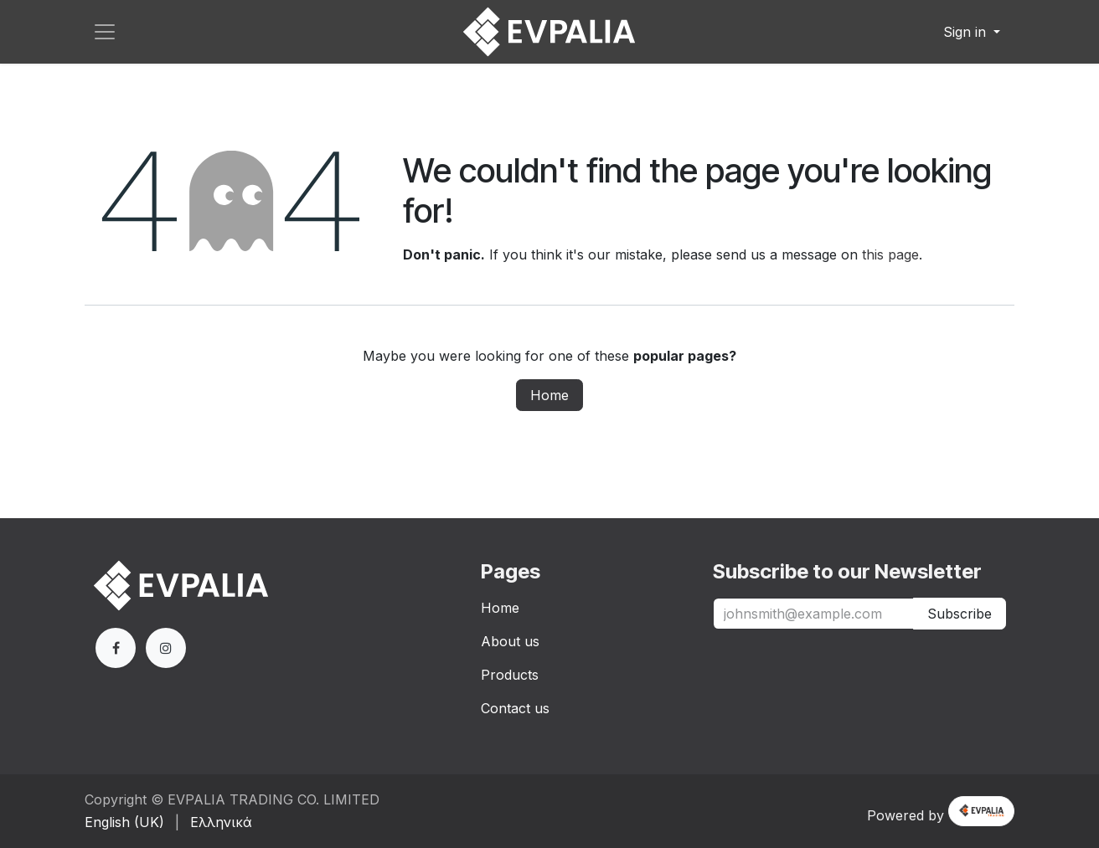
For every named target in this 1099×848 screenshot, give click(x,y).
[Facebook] (115, 648)
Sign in (966, 31)
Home (549, 395)
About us (510, 641)
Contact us (515, 708)
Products (510, 674)
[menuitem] (124, 822)
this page (890, 254)
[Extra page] (166, 648)
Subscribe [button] (959, 613)
